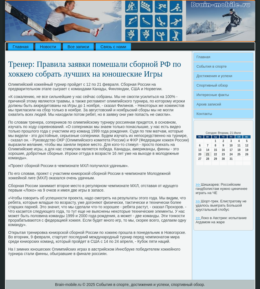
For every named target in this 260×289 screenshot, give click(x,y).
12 (246, 145)
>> (198, 184)
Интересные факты (213, 95)
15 (215, 149)
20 (199, 154)
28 (207, 158)
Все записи (78, 46)
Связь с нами (113, 46)
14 (207, 149)
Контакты (204, 114)
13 (199, 149)
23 (223, 154)
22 (215, 154)
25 (239, 154)
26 (246, 154)
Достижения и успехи (214, 76)
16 (223, 149)
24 (231, 154)
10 (231, 145)
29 (215, 158)
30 (223, 158)
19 (246, 149)
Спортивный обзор (212, 85)
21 (207, 154)
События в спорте (212, 66)
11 (239, 145)
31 (231, 158)
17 (231, 149)
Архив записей (209, 104)
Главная (21, 46)
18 (239, 149)
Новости (48, 46)
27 (199, 158)
